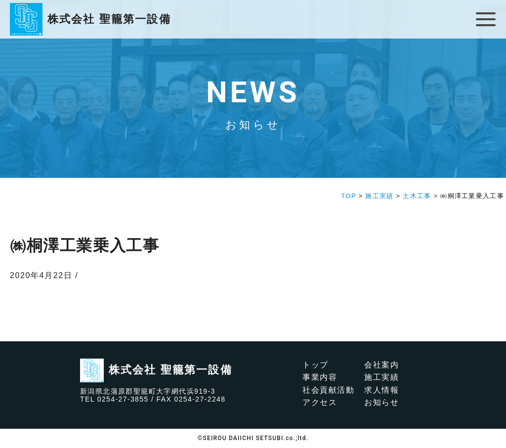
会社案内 (381, 365)
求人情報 (381, 390)
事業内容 (319, 377)
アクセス (319, 402)
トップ (315, 365)
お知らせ (381, 402)
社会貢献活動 (328, 390)
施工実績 (381, 377)
